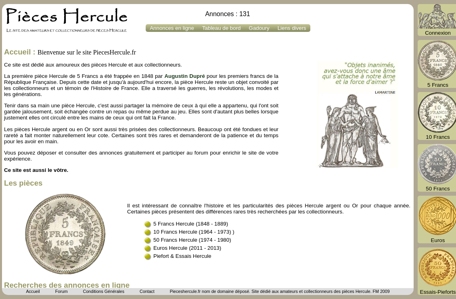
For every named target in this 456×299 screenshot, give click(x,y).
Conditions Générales (103, 291)
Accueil (33, 291)
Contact (147, 291)
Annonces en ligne (172, 28)
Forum (61, 291)
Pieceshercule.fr (185, 291)
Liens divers (292, 28)
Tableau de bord (221, 28)
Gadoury (259, 28)
